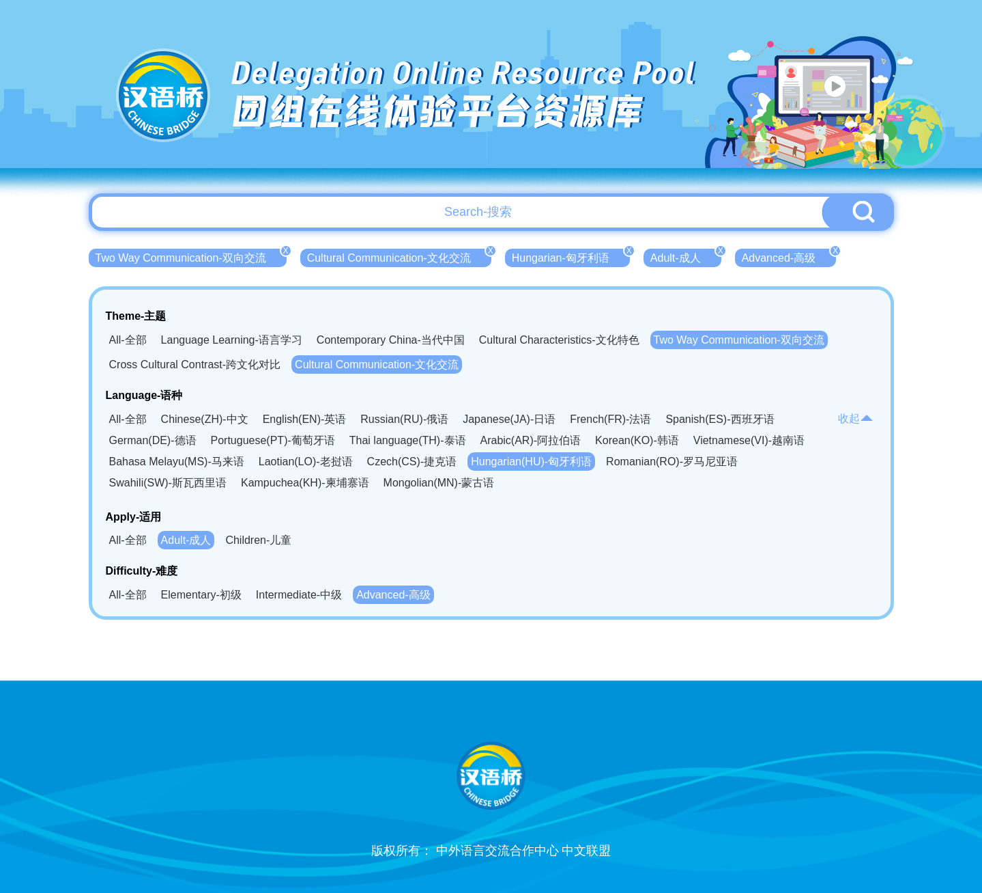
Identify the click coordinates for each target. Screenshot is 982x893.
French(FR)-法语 (610, 419)
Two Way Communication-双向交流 (191, 256)
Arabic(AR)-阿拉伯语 (530, 440)
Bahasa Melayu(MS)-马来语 (176, 461)
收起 (855, 418)
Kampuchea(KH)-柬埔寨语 (305, 483)
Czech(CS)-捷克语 (412, 461)
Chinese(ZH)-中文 (204, 419)
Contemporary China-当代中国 (391, 340)
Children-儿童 (258, 540)
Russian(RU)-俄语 (404, 419)
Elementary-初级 (201, 595)
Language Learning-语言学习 (231, 340)
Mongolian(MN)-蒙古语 (439, 483)
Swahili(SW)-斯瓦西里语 (168, 483)
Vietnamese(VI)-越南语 (749, 440)
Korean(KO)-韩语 (637, 440)
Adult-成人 (685, 256)
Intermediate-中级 (299, 595)
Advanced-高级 (789, 256)
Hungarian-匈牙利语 (571, 256)
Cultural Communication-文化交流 (399, 256)
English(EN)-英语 (305, 419)
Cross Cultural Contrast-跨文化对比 (195, 364)
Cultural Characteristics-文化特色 (559, 340)
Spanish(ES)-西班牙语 (719, 419)
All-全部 (128, 340)
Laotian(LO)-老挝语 (306, 461)
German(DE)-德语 (153, 440)
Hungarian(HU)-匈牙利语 (531, 461)
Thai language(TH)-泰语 (407, 440)
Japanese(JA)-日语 (509, 419)
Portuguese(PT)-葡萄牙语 (273, 440)
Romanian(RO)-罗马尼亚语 (672, 461)
